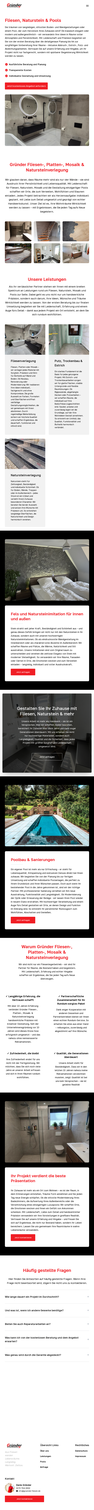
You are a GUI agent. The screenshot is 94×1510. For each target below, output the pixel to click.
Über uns (44, 1451)
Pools (43, 1461)
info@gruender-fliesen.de (29, 1491)
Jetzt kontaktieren (23, 1237)
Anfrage (44, 1467)
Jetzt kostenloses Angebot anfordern (26, 86)
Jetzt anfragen (23, 672)
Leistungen (45, 1456)
